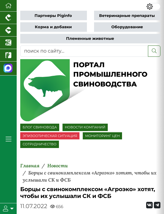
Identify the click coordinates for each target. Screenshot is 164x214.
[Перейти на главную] (8, 6)
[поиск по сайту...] (84, 51)
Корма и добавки (53, 27)
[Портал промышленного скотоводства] (8, 30)
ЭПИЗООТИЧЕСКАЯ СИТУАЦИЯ (50, 136)
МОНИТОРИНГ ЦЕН (102, 136)
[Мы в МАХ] (8, 68)
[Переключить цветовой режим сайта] (153, 6)
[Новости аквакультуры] (8, 43)
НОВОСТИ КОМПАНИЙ (85, 127)
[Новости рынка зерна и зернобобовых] (8, 55)
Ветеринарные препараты (127, 15)
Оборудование (127, 27)
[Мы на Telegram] (157, 205)
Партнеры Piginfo (53, 15)
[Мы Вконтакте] (149, 205)
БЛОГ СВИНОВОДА (40, 127)
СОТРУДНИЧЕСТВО (40, 144)
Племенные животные (90, 38)
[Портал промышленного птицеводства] (8, 18)
